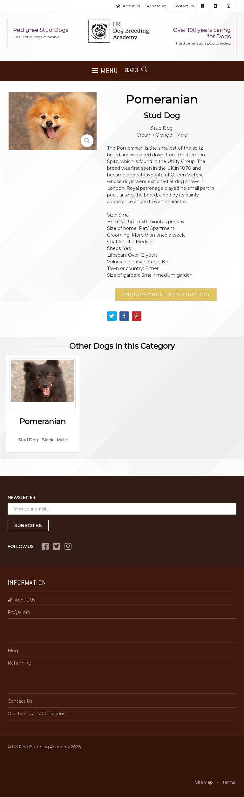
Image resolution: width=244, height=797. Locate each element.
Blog (13, 650)
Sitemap (204, 782)
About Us (128, 6)
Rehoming (156, 6)
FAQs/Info (19, 612)
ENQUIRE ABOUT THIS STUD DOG (165, 294)
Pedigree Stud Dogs (41, 33)
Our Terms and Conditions (36, 713)
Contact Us (183, 6)
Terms (228, 782)
